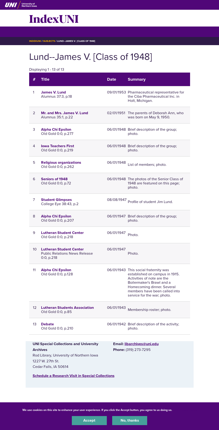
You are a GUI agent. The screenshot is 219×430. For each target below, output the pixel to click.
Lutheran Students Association (67, 307)
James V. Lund (53, 92)
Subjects (49, 41)
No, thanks (130, 420)
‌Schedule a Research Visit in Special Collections (74, 375)
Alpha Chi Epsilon (56, 129)
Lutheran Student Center (62, 232)
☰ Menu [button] (37, 31)
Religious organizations (61, 162)
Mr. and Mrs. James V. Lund (64, 113)
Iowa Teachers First (57, 146)
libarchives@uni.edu (142, 344)
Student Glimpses (56, 199)
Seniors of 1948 (54, 179)
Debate (47, 324)
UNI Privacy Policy (185, 410)
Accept (89, 420)
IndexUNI (54, 18)
